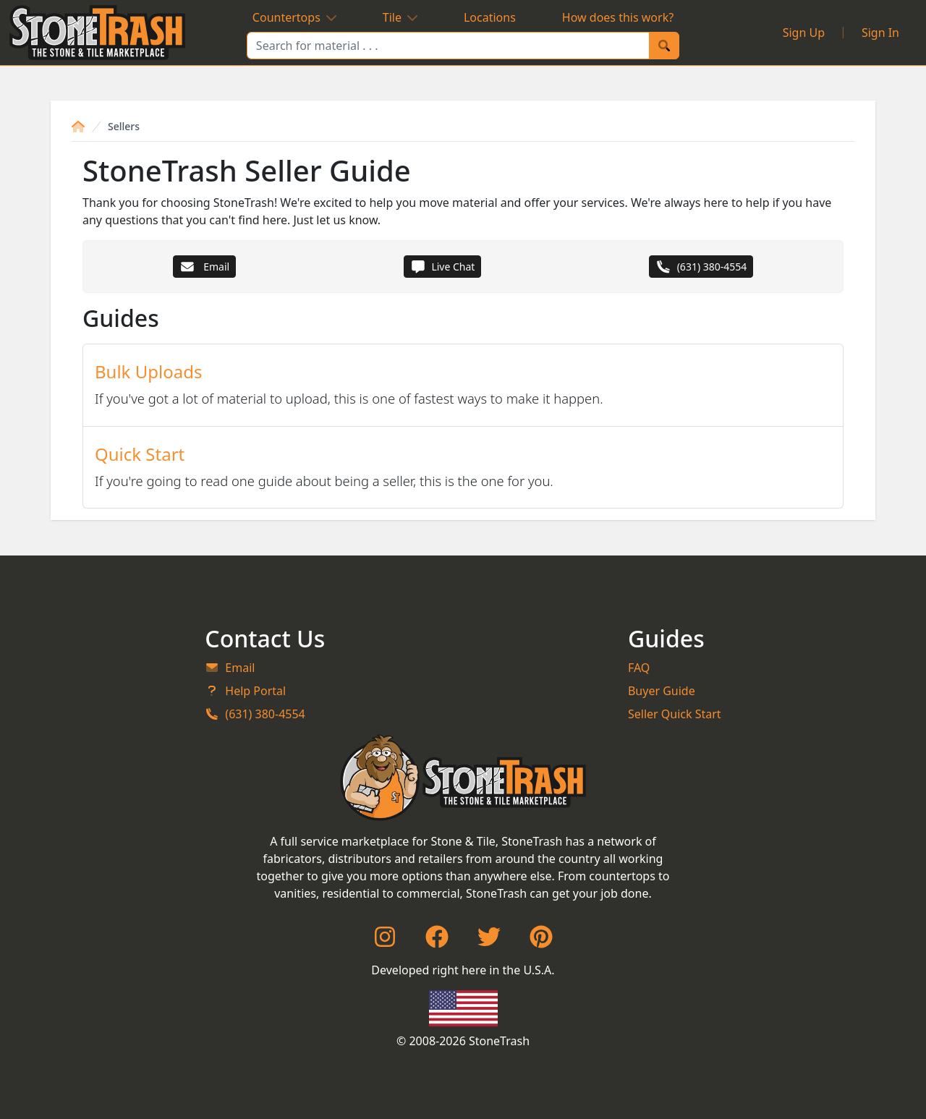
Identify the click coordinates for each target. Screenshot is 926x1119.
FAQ (639, 668)
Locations (490, 17)
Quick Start (139, 454)
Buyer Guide (661, 691)
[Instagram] (384, 941)
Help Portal (245, 691)
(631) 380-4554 (701, 266)
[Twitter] (489, 941)
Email (204, 266)
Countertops (294, 17)
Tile (400, 17)
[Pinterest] (541, 941)
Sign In (880, 33)
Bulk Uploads (148, 371)
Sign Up (804, 33)
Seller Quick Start (674, 714)
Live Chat (442, 266)
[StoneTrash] (463, 777)
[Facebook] (436, 941)
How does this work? (618, 17)
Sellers (124, 126)
